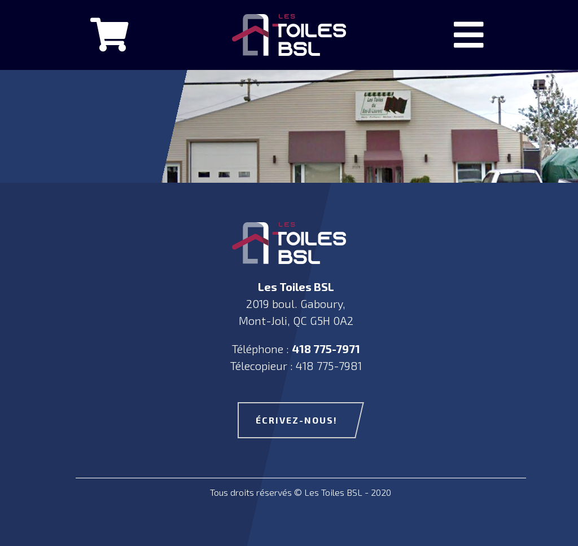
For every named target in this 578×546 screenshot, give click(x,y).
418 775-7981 (329, 365)
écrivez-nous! (297, 420)
